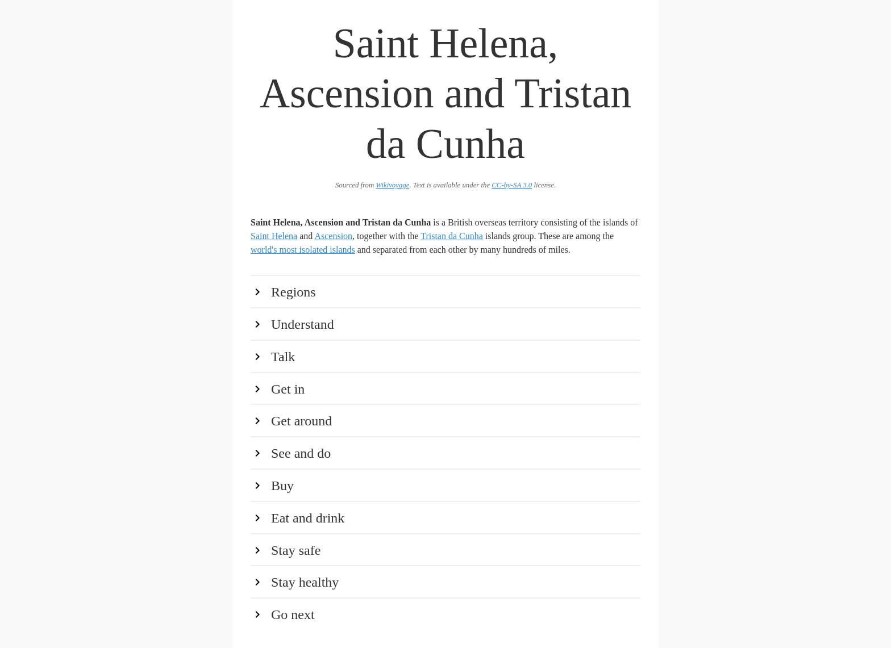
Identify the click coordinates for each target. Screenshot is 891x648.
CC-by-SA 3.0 (512, 185)
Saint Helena (274, 236)
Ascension (333, 236)
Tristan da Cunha (451, 236)
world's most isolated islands (303, 249)
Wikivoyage (392, 185)
